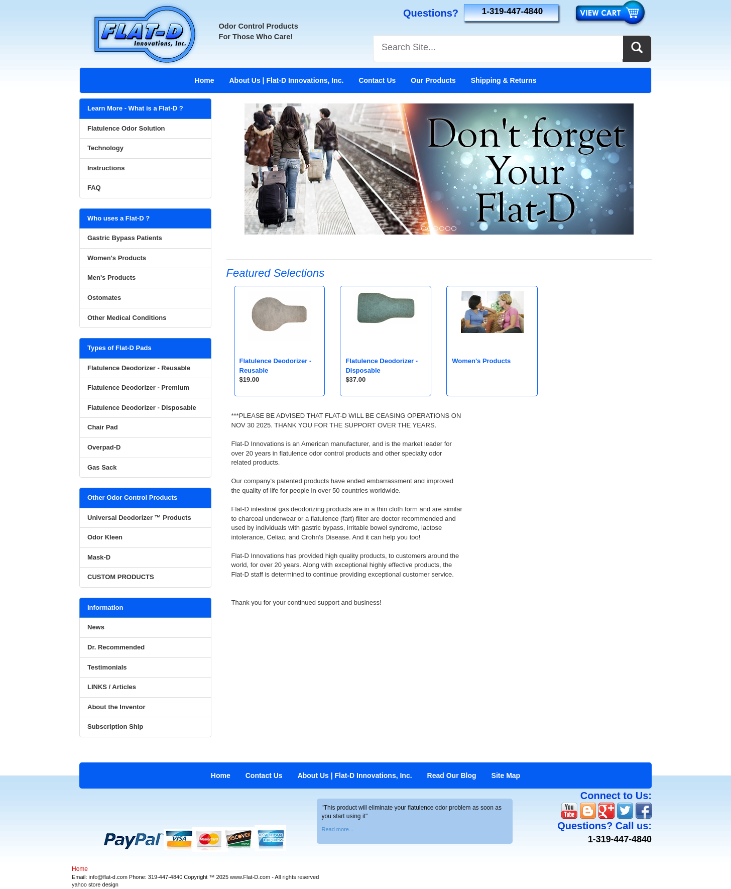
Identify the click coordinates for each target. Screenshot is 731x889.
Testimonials (107, 667)
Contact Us (377, 80)
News (95, 627)
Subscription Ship (115, 726)
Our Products (433, 80)
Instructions (106, 168)
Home (204, 80)
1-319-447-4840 (512, 11)
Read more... (338, 829)
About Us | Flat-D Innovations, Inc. (286, 80)
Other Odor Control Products (132, 497)
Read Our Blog (451, 775)
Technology (105, 148)
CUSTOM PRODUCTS (120, 577)
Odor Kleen (105, 537)
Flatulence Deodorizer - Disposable (141, 407)
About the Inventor (116, 707)
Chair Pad (102, 427)
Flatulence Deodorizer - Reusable (138, 368)
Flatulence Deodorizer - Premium (138, 387)
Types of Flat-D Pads (119, 348)
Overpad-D (103, 447)
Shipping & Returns (504, 80)
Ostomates (104, 297)
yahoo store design (95, 884)
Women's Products (481, 361)
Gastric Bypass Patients (124, 238)
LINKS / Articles (111, 687)
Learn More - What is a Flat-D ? (135, 108)
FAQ (94, 187)
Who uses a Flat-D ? (118, 218)
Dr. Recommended (116, 647)
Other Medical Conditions (126, 317)
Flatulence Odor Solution (126, 128)
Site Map (506, 775)
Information (105, 607)
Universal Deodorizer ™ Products (139, 517)
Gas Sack (102, 467)
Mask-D (98, 557)
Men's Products (111, 277)
